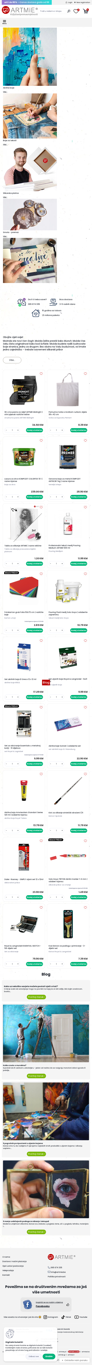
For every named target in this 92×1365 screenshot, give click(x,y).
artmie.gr (62, 1355)
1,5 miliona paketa (51, 315)
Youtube (81, 1317)
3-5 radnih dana (67, 304)
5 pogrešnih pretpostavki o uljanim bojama (23, 1143)
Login (70, 2)
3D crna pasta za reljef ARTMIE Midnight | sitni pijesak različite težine (23, 413)
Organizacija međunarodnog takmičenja (68, 1332)
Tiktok (66, 1317)
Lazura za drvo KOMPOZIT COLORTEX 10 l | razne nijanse (23, 480)
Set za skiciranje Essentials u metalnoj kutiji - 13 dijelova (22, 747)
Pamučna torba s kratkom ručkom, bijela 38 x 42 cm (68, 413)
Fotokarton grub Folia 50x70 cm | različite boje (23, 613)
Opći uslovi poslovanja (13, 1266)
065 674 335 (34, 304)
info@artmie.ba (58, 1272)
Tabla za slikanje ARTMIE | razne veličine (22, 546)
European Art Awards (61, 1329)
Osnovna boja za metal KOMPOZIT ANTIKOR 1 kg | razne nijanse (64, 480)
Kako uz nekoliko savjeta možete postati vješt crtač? (31, 986)
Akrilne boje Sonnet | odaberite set (65, 746)
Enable (49, 1356)
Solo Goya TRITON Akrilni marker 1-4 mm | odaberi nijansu (68, 880)
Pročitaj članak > (36, 997)
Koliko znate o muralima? (14, 1065)
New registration (83, 2)
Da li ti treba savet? (37, 299)
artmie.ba (85, 1352)
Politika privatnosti (57, 1276)
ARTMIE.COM (74, 1352)
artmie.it (71, 1355)
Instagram (50, 1317)
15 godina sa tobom (51, 310)
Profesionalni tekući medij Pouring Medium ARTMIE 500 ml (64, 546)
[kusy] (12, 430)
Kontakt (6, 1275)
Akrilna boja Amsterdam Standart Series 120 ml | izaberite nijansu (23, 813)
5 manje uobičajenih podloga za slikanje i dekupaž (26, 1221)
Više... (5, 92)
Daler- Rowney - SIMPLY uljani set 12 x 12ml (23, 879)
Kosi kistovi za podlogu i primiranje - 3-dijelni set (67, 947)
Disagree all (34, 1356)
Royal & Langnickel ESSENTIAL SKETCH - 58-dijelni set (22, 947)
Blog (46, 682)
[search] (68, 12)
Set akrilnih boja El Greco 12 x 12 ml (20, 679)
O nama (6, 1257)
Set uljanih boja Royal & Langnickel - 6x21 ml (68, 680)
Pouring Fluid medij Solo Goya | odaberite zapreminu (68, 613)
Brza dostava (65, 299)
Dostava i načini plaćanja (14, 1261)
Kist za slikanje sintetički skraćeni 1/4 (66, 813)
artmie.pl (62, 1352)
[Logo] (20, 11)
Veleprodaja (8, 1270)
